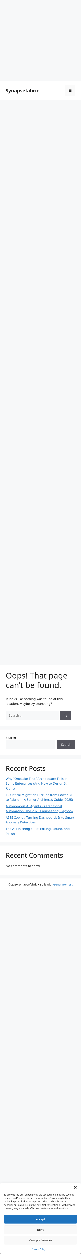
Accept (40, 1219)
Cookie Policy (38, 1249)
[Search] (65, 715)
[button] (75, 1187)
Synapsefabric (22, 90)
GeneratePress (63, 884)
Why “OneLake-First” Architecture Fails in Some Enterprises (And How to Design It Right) (36, 783)
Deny (40, 1230)
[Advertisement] (40, 40)
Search (11, 737)
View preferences (40, 1240)
